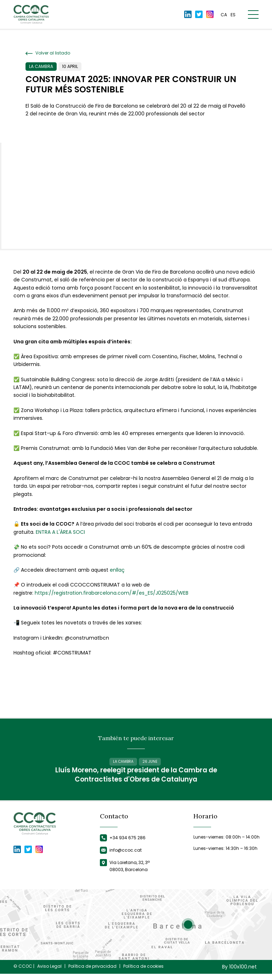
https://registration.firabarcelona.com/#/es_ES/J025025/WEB (111, 592)
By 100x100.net (239, 971)
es (233, 15)
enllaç (117, 569)
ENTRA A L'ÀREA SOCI (60, 532)
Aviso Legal (49, 970)
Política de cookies (143, 970)
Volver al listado (48, 53)
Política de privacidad (92, 970)
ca (224, 15)
